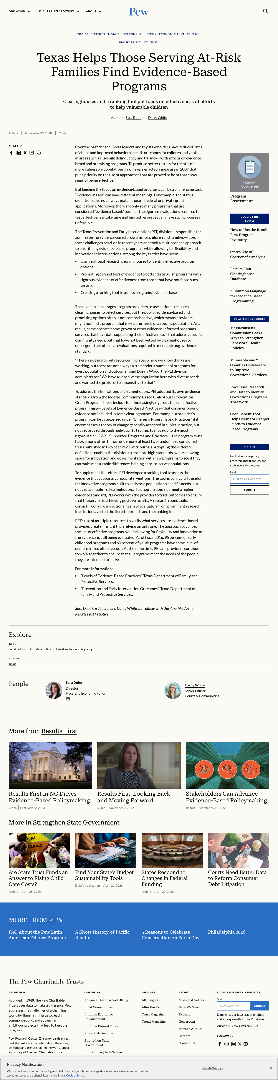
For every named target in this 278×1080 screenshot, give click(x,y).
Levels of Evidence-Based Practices (130, 408)
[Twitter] (240, 1044)
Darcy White (195, 685)
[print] (39, 152)
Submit (249, 489)
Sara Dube (74, 682)
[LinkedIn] (233, 1044)
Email (233, 472)
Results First (59, 731)
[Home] (46, 981)
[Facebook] (219, 1044)
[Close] (271, 1068)
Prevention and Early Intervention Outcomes (120, 588)
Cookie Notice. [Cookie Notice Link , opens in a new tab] (75, 1075)
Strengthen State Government (76, 822)
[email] (68, 699)
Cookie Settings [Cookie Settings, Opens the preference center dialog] (212, 1068)
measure (168, 169)
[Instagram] (226, 1044)
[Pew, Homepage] (139, 11)
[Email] (249, 479)
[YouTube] (246, 1044)
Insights (148, 992)
